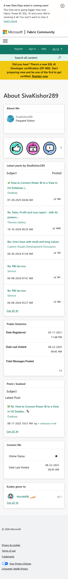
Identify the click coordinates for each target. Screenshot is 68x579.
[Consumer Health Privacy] (34, 568)
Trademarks (8, 556)
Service (11, 271)
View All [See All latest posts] (12, 311)
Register (18, 48)
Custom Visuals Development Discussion (31, 246)
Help (43, 48)
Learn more (10, 21)
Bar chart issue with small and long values (33, 241)
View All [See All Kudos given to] (13, 503)
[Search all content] (38, 57)
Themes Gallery (16, 222)
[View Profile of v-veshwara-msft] (47, 423)
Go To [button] (56, 48)
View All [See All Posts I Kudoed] (12, 431)
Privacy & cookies (11, 545)
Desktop (12, 193)
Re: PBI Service (16, 266)
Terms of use (9, 550)
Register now (40, 76)
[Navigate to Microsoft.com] (12, 32)
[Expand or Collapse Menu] (5, 41)
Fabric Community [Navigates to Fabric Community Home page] (41, 32)
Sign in (32, 48)
